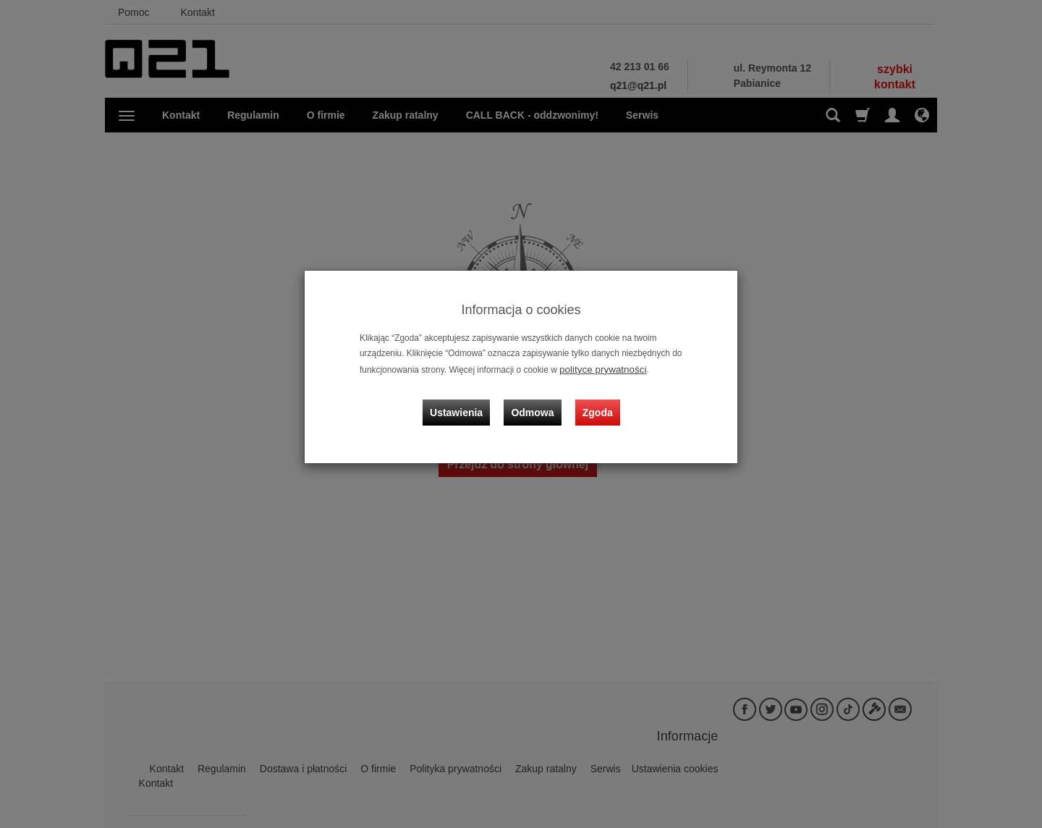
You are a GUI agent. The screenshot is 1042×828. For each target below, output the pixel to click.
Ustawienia (466, 400)
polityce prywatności (597, 368)
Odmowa (535, 400)
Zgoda (594, 400)
